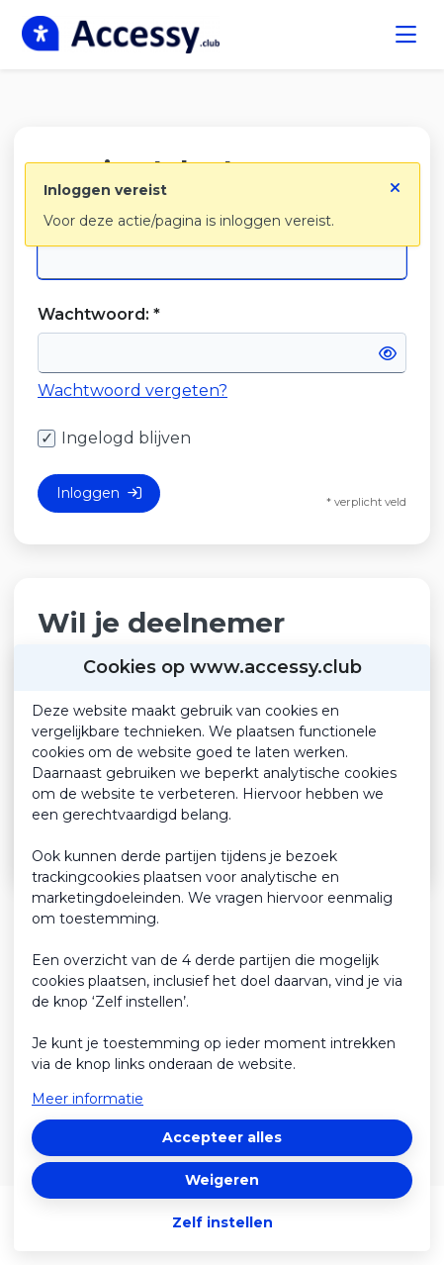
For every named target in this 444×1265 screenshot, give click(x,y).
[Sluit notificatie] (395, 181)
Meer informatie (87, 1099)
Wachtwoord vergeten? (132, 390)
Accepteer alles (222, 1137)
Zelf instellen (222, 1222)
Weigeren (222, 1180)
